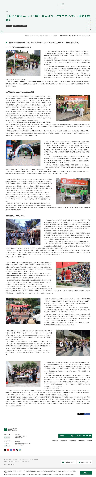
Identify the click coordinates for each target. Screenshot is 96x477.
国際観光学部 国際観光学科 (19, 26)
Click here (55, 474)
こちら (71, 471)
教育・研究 (39, 35)
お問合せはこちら (19, 437)
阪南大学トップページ (30, 35)
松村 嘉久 (8, 26)
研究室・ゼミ (48, 35)
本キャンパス (7, 434)
